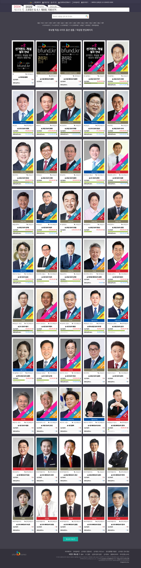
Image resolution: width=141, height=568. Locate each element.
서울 (38, 23)
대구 (46, 23)
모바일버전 (76, 2)
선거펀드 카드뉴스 (99, 551)
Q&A (82, 554)
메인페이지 (34, 2)
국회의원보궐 (95, 25)
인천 (50, 23)
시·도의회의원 (64, 25)
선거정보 (106, 554)
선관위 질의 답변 (97, 554)
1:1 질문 (87, 554)
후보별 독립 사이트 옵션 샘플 (61, 29)
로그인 (53, 2)
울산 (62, 23)
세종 (66, 23)
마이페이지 (68, 551)
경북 (94, 23)
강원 (74, 23)
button (87, 16)
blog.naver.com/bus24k (123, 559)
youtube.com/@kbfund (107, 559)
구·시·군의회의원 (73, 25)
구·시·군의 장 (55, 25)
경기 (70, 23)
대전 (58, 23)
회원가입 (45, 2)
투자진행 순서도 (124, 554)
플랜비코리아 (114, 554)
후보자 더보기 (70, 539)
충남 (82, 23)
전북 (86, 23)
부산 (42, 23)
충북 (78, 23)
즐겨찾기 (84, 2)
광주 (54, 23)
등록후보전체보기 (64, 2)
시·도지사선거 (46, 25)
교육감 (82, 25)
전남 (90, 23)
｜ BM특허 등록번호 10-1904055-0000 (101, 2)
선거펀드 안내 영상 (123, 551)
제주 (102, 23)
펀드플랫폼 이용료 (111, 551)
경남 (98, 23)
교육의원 (87, 25)
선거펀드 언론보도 (86, 551)
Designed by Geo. (124, 562)
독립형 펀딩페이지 (84, 29)
